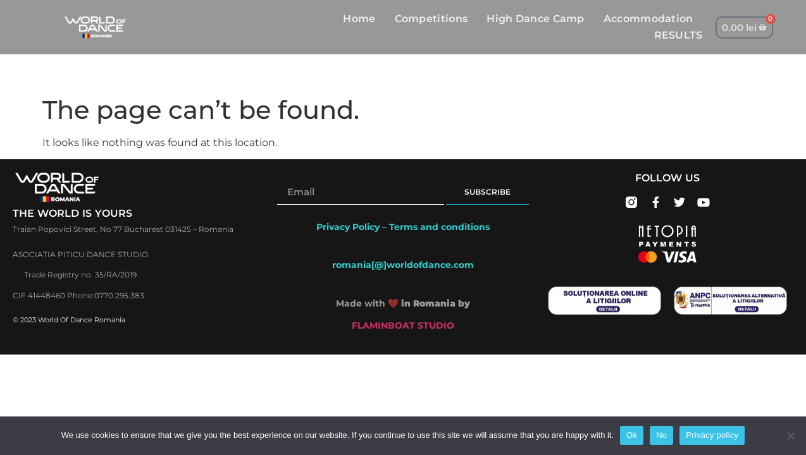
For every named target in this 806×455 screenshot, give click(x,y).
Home (359, 19)
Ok (631, 435)
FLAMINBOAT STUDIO (403, 325)
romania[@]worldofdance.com (403, 264)
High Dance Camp (536, 19)
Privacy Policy (348, 227)
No (661, 435)
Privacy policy (712, 435)
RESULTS (678, 35)
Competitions (431, 19)
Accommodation (648, 19)
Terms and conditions (439, 227)
